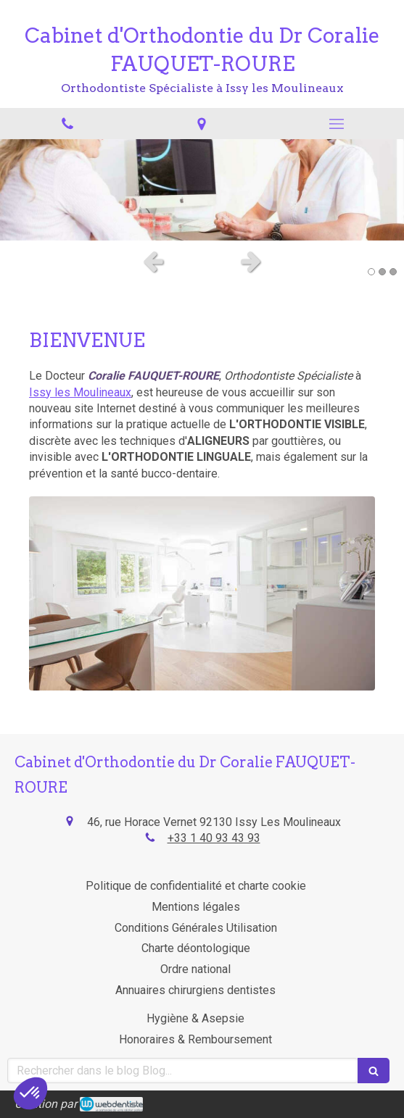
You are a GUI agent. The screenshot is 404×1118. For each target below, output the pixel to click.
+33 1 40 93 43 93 (214, 838)
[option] (202, 190)
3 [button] (393, 271)
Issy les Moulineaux (80, 392)
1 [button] (371, 271)
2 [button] (382, 271)
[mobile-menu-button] (336, 123)
